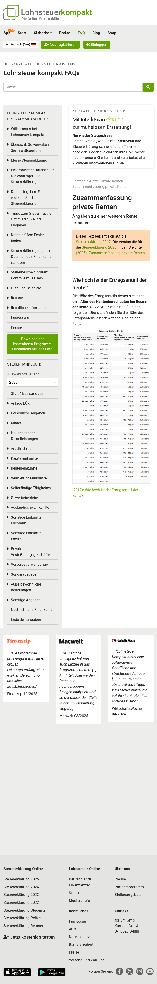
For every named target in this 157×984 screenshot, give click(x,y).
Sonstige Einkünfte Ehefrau (26, 536)
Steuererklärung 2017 (93, 242)
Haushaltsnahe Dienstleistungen (24, 436)
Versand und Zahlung (87, 960)
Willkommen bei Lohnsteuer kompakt (27, 132)
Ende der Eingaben (26, 619)
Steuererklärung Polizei (22, 918)
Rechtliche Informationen (31, 308)
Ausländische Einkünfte (30, 507)
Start (22, 33)
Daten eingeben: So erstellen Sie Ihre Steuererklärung (26, 198)
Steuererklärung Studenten (25, 910)
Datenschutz (79, 937)
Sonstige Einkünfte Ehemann (26, 520)
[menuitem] (20, 44)
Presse (16, 327)
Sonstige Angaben (26, 600)
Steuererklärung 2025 (99, 247)
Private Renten (111, 181)
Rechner (17, 298)
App (6, 33)
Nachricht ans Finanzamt (31, 609)
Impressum (20, 317)
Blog (96, 33)
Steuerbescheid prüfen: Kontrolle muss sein (29, 275)
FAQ (81, 33)
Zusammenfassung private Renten (100, 186)
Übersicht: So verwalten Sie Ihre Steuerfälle (30, 147)
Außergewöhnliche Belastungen (26, 587)
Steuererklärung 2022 (21, 902)
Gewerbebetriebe (24, 498)
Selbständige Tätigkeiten (31, 488)
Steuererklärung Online (23, 869)
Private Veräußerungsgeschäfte (30, 552)
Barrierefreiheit (81, 944)
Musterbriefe (79, 900)
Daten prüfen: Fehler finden (27, 238)
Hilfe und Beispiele (26, 288)
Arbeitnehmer (21, 448)
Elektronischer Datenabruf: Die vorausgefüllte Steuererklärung (32, 176)
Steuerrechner (80, 893)
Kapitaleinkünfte (24, 458)
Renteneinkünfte (85, 181)
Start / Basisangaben (28, 393)
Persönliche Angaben (28, 413)
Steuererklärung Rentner (23, 926)
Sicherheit (43, 33)
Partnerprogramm (129, 887)
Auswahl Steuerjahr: (23, 374)
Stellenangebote (128, 894)
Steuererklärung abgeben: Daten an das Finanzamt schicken (31, 257)
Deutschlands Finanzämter (80, 882)
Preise (64, 33)
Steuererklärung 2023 (21, 894)
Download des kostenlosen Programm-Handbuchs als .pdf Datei (32, 344)
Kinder (16, 423)
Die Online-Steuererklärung (42, 19)
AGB (72, 929)
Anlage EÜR (20, 403)
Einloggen (96, 44)
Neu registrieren (60, 44)
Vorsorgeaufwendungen (30, 564)
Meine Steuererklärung (29, 160)
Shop (112, 33)
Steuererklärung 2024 (21, 887)
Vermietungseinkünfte (29, 478)
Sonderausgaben (24, 574)
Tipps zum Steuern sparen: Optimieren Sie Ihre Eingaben (32, 219)
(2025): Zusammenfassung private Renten (110, 253)
